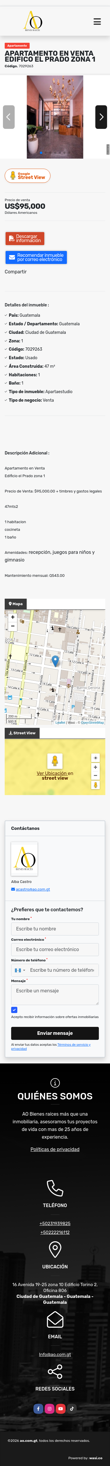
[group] (55, 116)
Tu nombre (21, 919)
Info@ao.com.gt (55, 1354)
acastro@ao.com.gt (33, 889)
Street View (27, 175)
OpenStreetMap (92, 722)
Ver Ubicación (52, 773)
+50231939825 (55, 1223)
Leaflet (60, 722)
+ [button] (13, 617)
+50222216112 (55, 1232)
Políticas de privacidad (55, 1149)
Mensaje (19, 981)
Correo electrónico (28, 939)
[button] (41, 153)
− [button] (13, 626)
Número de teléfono (29, 960)
